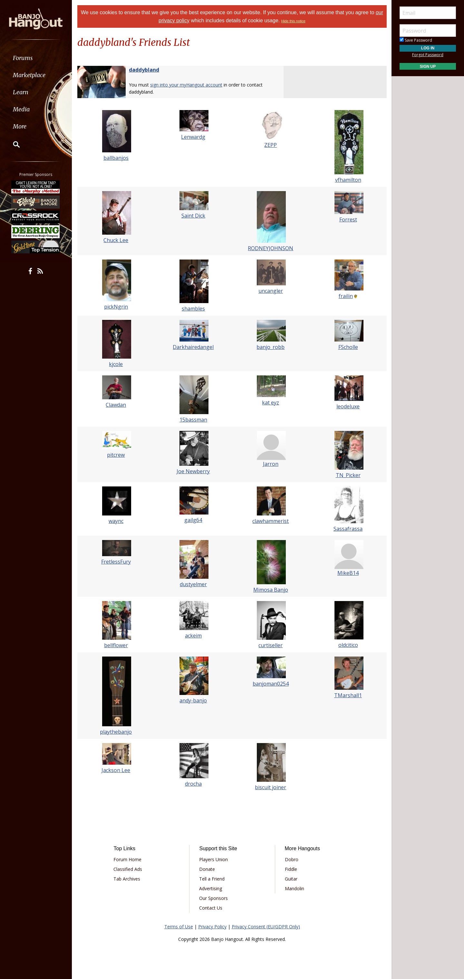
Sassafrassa (348, 528)
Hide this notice (293, 21)
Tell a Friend (212, 879)
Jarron (270, 463)
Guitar (291, 879)
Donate (207, 869)
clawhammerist (271, 521)
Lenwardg (193, 136)
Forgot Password (427, 54)
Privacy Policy (212, 926)
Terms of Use (178, 926)
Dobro (291, 859)
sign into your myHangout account (186, 85)
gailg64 (193, 520)
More (20, 126)
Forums (24, 58)
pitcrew (116, 454)
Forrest (348, 219)
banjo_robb (271, 347)
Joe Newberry (193, 471)
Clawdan (116, 404)
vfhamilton (348, 179)
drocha (193, 783)
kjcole (116, 364)
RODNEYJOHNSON (271, 248)
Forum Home (127, 859)
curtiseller (271, 645)
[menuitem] (36, 57)
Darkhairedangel (193, 347)
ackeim (193, 635)
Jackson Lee (116, 770)
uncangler (270, 290)
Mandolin (294, 888)
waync (116, 521)
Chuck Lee (116, 240)
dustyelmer (193, 584)
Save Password (416, 40)
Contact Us (210, 908)
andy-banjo (193, 700)
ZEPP (271, 144)
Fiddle (291, 869)
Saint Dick (193, 215)
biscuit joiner (270, 787)
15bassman (193, 419)
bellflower (116, 645)
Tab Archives (126, 879)
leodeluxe (348, 406)
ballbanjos (116, 157)
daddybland (144, 69)
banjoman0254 (271, 683)
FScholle (348, 347)
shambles (193, 308)
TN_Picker (348, 475)
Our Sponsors (213, 898)
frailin (346, 296)
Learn (21, 92)
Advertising (210, 888)
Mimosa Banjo (270, 589)
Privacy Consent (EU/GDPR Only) (266, 926)
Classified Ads (127, 869)
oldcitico (348, 644)
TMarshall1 (348, 695)
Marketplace (30, 75)
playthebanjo (116, 731)
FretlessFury (116, 561)
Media (22, 109)
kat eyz (270, 402)
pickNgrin (116, 306)
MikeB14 (348, 572)
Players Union (213, 859)
